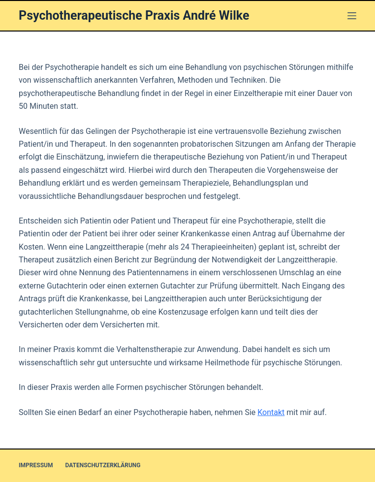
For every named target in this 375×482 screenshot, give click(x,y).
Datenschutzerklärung (102, 465)
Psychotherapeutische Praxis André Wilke (134, 15)
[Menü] (351, 15)
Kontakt (270, 412)
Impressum (36, 465)
